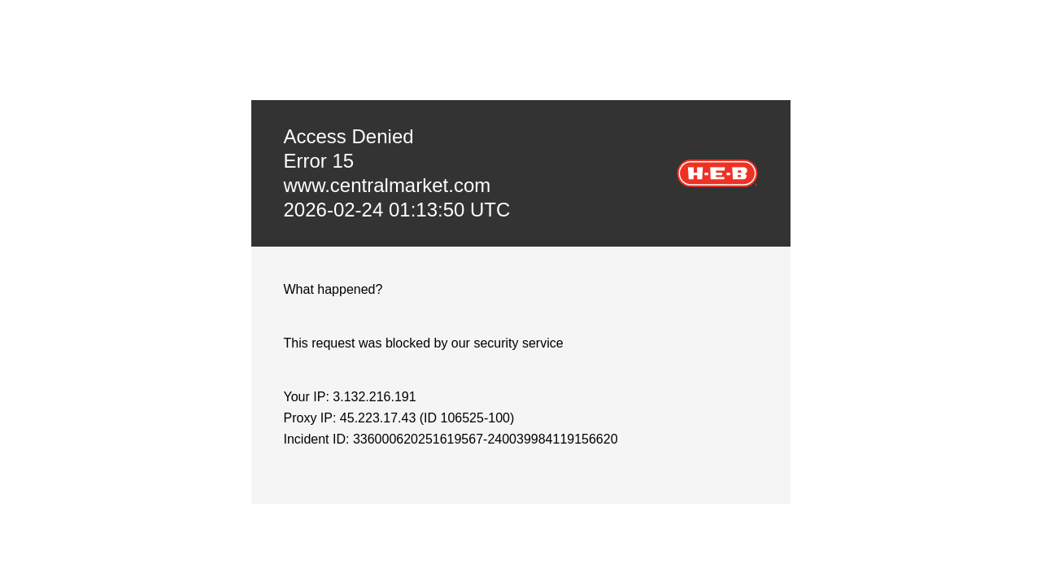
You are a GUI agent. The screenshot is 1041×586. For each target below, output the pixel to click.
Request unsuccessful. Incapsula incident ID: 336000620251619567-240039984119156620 (520, 293)
